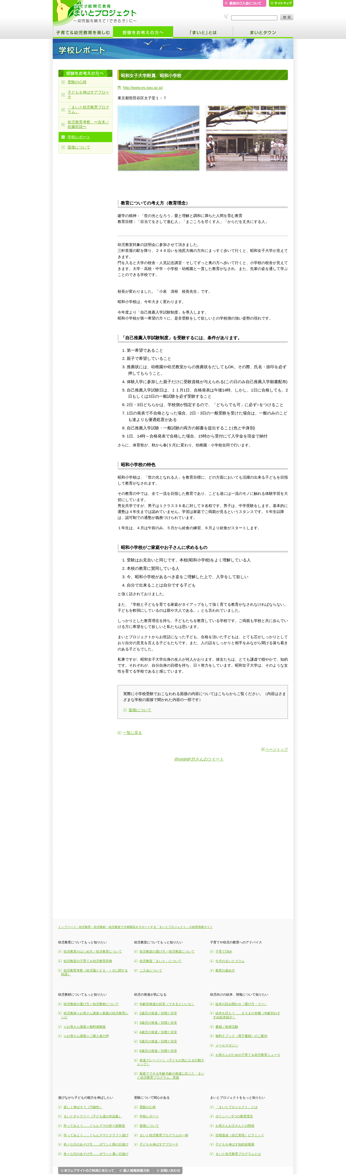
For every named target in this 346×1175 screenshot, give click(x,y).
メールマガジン (226, 1045)
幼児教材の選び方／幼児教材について (91, 1004)
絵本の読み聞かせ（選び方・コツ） (241, 1004)
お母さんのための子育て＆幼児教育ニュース (247, 1055)
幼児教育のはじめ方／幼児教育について (93, 951)
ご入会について (150, 970)
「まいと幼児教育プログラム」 (88, 109)
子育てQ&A (223, 951)
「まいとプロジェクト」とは (236, 1107)
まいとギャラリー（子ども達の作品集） (93, 1116)
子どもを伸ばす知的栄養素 (234, 1144)
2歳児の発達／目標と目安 (158, 1013)
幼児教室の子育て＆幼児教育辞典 (88, 961)
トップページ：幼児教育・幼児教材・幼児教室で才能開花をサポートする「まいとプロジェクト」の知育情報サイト (135, 927)
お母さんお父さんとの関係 (234, 1126)
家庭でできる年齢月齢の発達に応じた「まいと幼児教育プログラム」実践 (170, 1075)
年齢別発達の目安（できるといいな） (167, 1004)
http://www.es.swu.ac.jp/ (143, 87)
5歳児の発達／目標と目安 (158, 1041)
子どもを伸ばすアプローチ (88, 94)
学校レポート (79, 137)
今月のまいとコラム (230, 961)
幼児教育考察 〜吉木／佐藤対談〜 (88, 124)
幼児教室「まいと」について (160, 961)
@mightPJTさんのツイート (199, 759)
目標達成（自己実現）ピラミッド (239, 1135)
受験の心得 (77, 82)
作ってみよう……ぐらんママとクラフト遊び (96, 1135)
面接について (140, 710)
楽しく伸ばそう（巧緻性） (83, 1107)
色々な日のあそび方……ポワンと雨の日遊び (96, 1144)
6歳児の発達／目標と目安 (158, 1051)
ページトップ (276, 749)
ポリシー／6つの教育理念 (234, 1116)
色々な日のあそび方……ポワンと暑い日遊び (96, 1154)
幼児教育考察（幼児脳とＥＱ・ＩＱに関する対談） (94, 972)
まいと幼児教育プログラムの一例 (163, 1135)
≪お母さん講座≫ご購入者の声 (86, 1036)
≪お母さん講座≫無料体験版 (85, 1027)
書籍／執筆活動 (226, 1027)
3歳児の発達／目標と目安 (158, 1023)
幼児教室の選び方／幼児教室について (167, 951)
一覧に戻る (132, 732)
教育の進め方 (225, 970)
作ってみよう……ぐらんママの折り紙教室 (94, 1126)
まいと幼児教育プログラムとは (238, 1154)
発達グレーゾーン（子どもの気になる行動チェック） (170, 1062)
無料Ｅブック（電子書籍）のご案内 (241, 1036)
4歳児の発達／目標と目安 (158, 1032)
